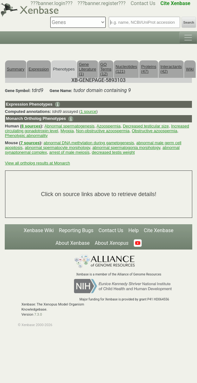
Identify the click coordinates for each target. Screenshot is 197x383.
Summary (16, 69)
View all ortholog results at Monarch (37, 163)
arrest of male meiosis (69, 152)
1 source (88, 111)
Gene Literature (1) (87, 69)
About (112, 243)
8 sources (31, 126)
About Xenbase (72, 243)
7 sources (30, 142)
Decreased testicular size (146, 126)
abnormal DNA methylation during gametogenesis (89, 142)
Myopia (67, 130)
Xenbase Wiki (39, 230)
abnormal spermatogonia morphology (126, 147)
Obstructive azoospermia (154, 130)
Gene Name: (61, 90)
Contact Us (143, 3)
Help (133, 230)
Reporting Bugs (76, 230)
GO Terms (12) (105, 69)
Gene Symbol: (18, 90)
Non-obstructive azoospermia (102, 130)
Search (188, 23)
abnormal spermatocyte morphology (57, 147)
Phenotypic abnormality (26, 135)
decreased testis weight (113, 152)
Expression (38, 69)
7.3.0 (38, 314)
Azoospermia (108, 126)
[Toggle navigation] (188, 37)
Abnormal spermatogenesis (70, 126)
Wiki (190, 69)
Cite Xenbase (159, 230)
